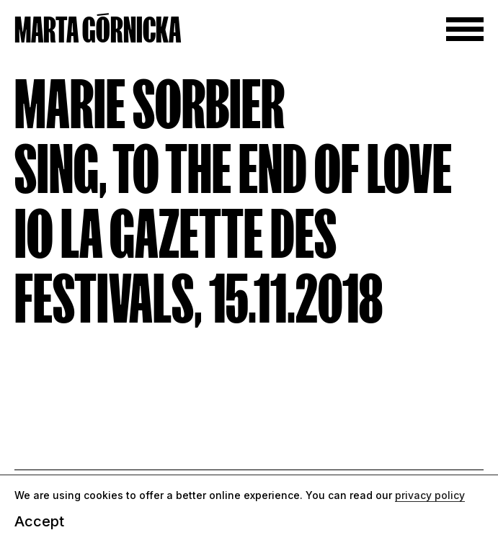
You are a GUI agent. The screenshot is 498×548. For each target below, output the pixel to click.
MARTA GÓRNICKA (97, 30)
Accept (39, 521)
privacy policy (430, 495)
